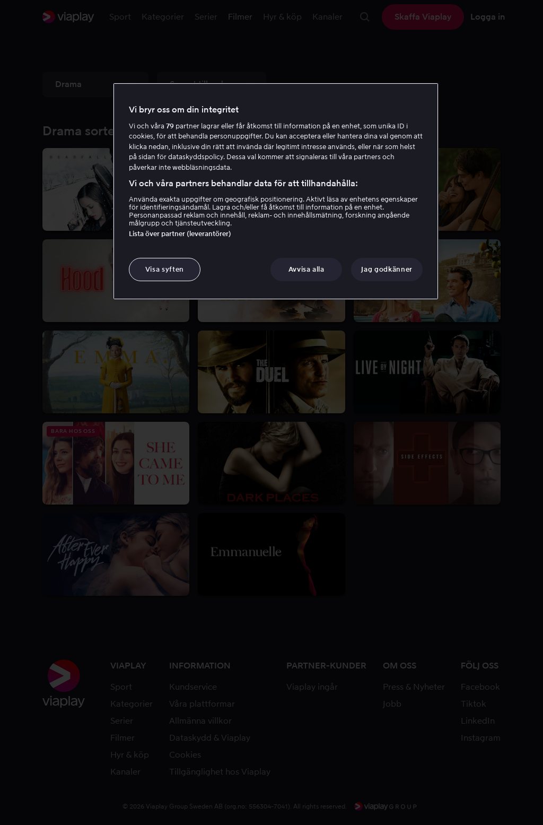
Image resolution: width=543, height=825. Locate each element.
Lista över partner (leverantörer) (180, 234)
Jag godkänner (386, 269)
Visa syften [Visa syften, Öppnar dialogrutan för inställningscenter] (164, 269)
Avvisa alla (306, 269)
